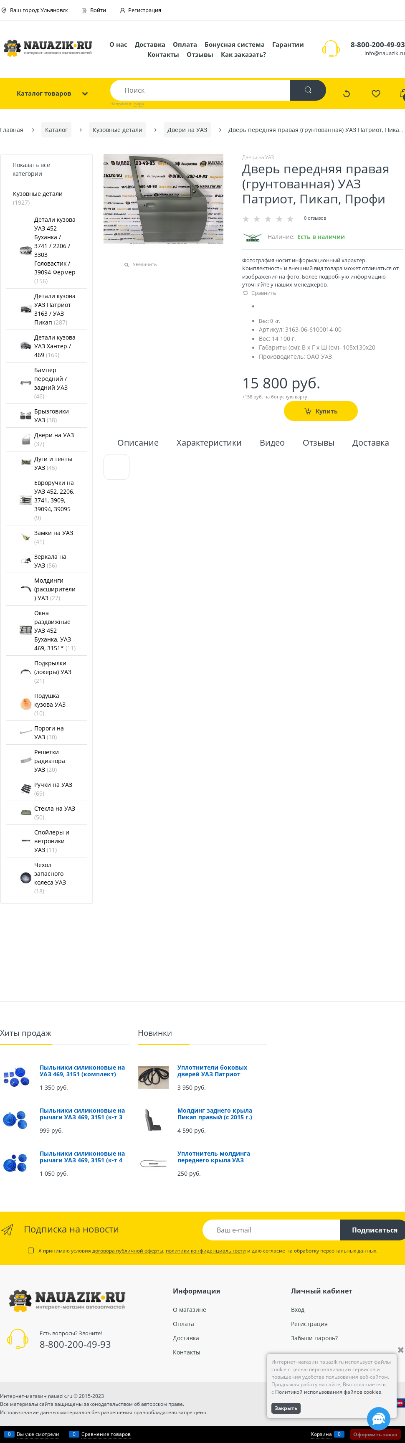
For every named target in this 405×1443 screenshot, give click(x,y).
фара (139, 104)
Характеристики (209, 443)
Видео (272, 443)
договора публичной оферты (127, 1250)
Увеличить (145, 264)
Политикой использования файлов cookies (328, 1391)
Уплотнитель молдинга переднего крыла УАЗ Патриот (213, 1160)
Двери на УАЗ (258, 157)
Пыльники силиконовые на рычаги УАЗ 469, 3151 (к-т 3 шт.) (82, 1117)
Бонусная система (235, 44)
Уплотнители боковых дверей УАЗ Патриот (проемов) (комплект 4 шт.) (220, 1074)
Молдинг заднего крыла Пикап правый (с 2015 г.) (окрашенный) (214, 1117)
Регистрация (140, 10)
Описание (138, 443)
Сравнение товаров (106, 1434)
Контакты (163, 54)
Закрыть (286, 1408)
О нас (118, 44)
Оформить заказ (375, 1434)
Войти (94, 10)
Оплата (185, 44)
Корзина (321, 1434)
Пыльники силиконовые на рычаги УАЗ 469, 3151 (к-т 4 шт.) (82, 1160)
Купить (327, 411)
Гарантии (288, 44)
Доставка (150, 44)
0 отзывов (315, 218)
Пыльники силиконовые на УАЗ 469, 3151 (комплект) (82, 1070)
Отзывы (200, 54)
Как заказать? (243, 54)
